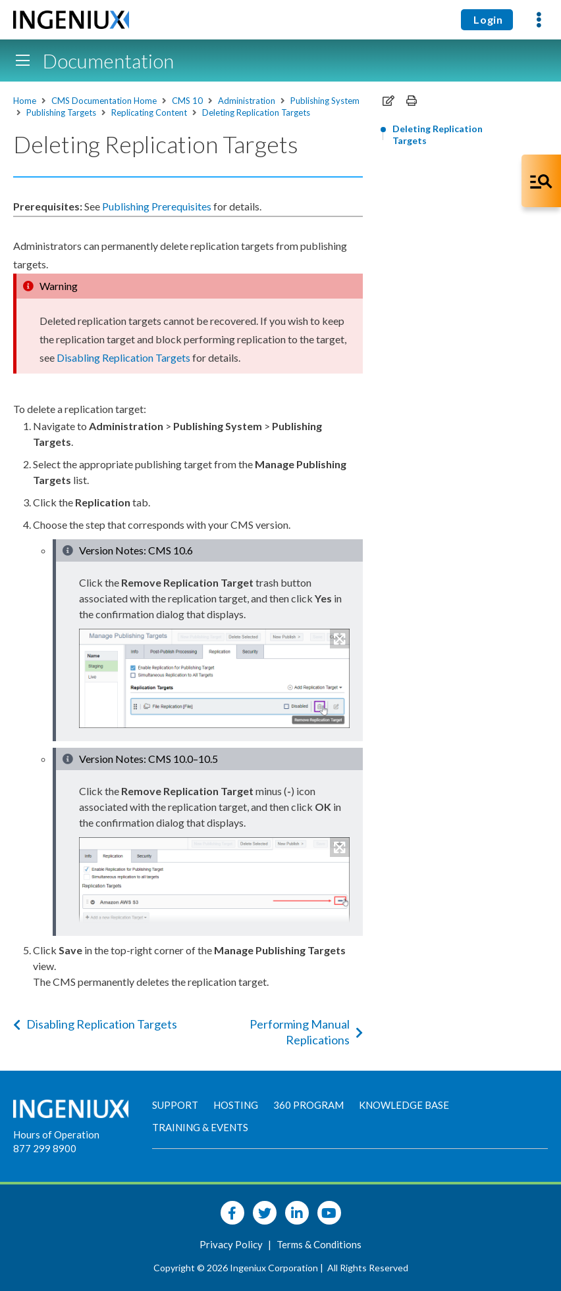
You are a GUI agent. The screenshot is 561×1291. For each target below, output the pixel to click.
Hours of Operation (56, 1134)
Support (175, 1105)
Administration (246, 100)
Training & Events (200, 1127)
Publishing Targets (61, 112)
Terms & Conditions (319, 1244)
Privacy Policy (232, 1244)
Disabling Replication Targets (95, 1024)
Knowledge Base (404, 1105)
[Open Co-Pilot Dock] (541, 181)
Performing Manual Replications (306, 1032)
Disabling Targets (123, 357)
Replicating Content (149, 112)
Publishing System (325, 100)
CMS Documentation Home (104, 100)
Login (487, 19)
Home (24, 100)
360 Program (308, 1105)
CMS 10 (187, 100)
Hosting (235, 1105)
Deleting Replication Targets (256, 112)
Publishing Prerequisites (156, 206)
